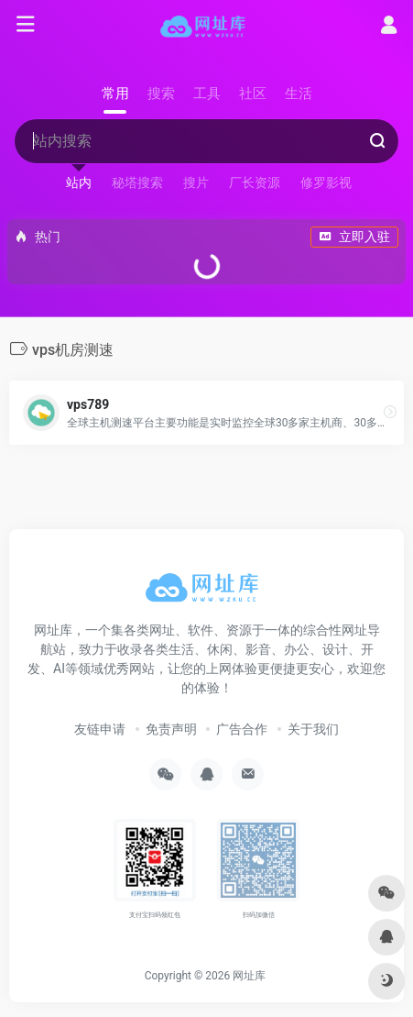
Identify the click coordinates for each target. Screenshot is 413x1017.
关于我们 (313, 729)
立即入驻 (354, 236)
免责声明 (171, 729)
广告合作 (241, 729)
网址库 (249, 975)
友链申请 (99, 729)
